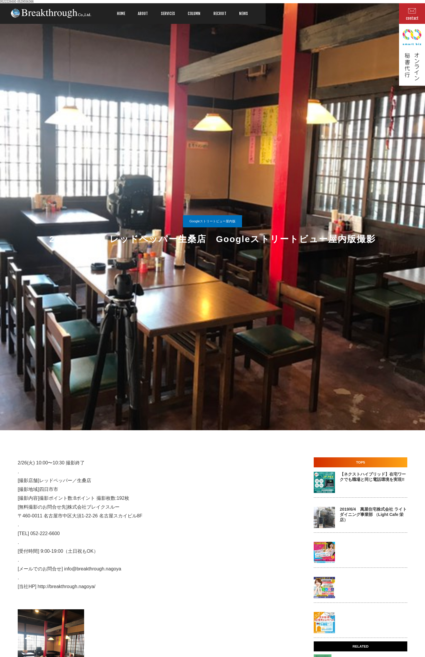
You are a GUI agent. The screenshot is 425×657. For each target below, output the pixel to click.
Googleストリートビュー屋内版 (212, 221)
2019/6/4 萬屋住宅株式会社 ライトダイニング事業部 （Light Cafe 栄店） (373, 514)
